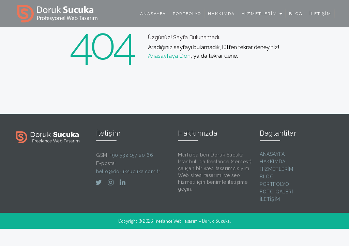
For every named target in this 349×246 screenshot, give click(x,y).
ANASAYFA (153, 13)
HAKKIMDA (221, 13)
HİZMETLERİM (276, 169)
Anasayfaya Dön (169, 55)
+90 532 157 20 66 (131, 155)
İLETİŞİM (320, 13)
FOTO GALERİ (276, 191)
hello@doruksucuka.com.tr (128, 171)
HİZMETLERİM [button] (262, 13)
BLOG (296, 13)
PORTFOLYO (187, 13)
